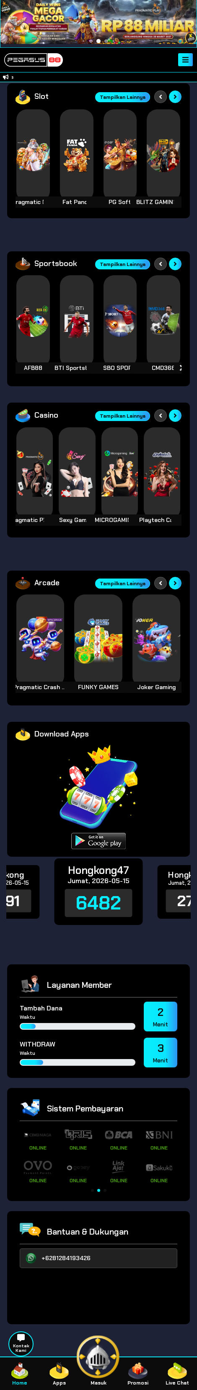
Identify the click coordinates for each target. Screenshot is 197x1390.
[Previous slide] (160, 96)
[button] (92, 1190)
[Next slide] (175, 96)
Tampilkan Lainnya (122, 97)
